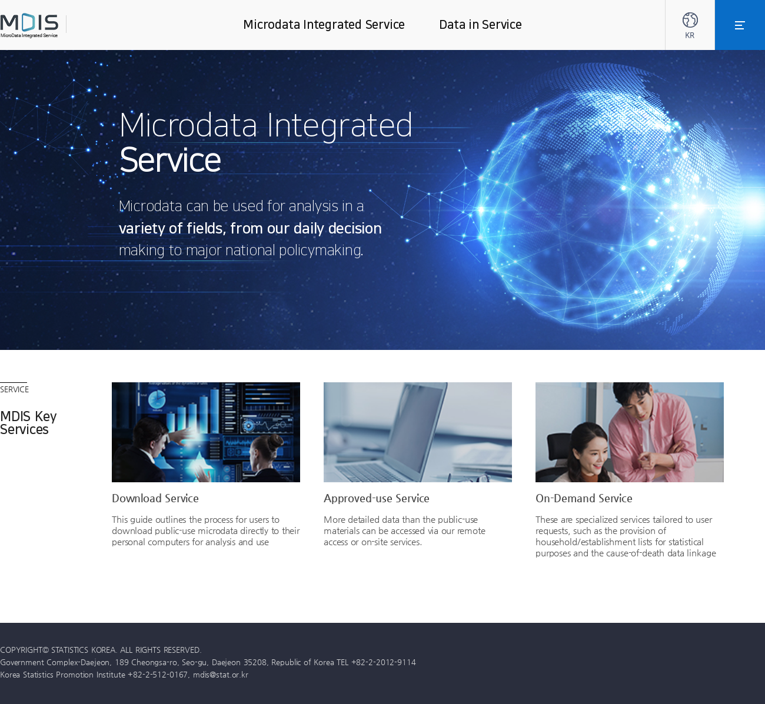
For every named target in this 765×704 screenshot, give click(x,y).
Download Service (155, 497)
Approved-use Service (377, 497)
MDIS (59, 25)
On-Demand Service (584, 497)
